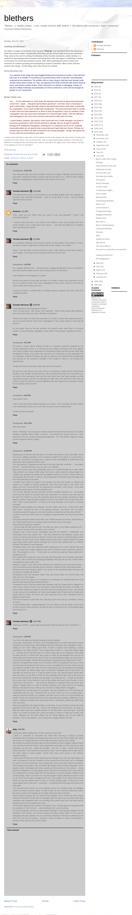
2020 (96, 87)
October (99, 142)
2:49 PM (27, 637)
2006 (96, 281)
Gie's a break (101, 194)
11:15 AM (37, 191)
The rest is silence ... (104, 246)
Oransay (99, 162)
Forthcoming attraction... (105, 201)
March (99, 270)
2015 (96, 104)
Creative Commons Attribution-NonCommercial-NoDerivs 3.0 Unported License (99, 308)
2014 (96, 107)
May (98, 263)
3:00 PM (36, 305)
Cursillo (30, 158)
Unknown (100, 49)
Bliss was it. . (101, 222)
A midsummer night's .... (105, 190)
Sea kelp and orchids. (104, 176)
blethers (18, 18)
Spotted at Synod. (103, 239)
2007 (96, 132)
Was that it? (100, 243)
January (99, 277)
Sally (15, 729)
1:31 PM (36, 239)
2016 (96, 100)
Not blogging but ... (103, 259)
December (100, 135)
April (98, 266)
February (100, 273)
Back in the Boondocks (105, 225)
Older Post (79, 901)
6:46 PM (27, 395)
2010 (96, 121)
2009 (96, 125)
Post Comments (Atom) (24, 907)
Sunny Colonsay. (102, 183)
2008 (96, 128)
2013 (96, 111)
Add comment (13, 830)
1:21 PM (24, 211)
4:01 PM (27, 343)
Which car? (100, 204)
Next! (98, 236)
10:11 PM (28, 423)
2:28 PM (27, 264)
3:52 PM (21, 729)
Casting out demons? (104, 255)
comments (14, 158)
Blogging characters (104, 215)
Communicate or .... (103, 208)
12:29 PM (28, 451)
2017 (96, 97)
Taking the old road (103, 169)
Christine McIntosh (21, 191)
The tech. (99, 232)
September (101, 145)
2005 (96, 285)
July (98, 152)
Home (45, 901)
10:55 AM (27, 171)
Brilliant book (101, 218)
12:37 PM (37, 621)
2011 (96, 118)
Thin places (100, 180)
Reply (15, 183)
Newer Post (10, 901)
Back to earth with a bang (106, 159)
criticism (23, 158)
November (100, 138)
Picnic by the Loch (103, 173)
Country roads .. (102, 187)
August (99, 149)
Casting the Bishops (104, 229)
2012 (96, 114)
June (98, 156)
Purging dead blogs (103, 211)
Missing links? (101, 197)
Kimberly (16, 211)
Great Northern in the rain (106, 166)
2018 (96, 94)
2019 (96, 90)
